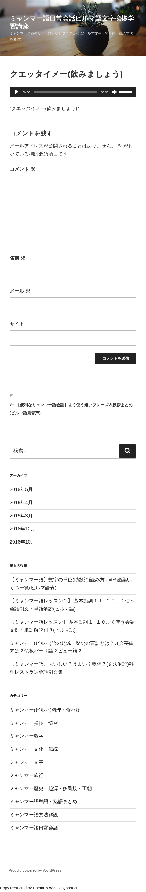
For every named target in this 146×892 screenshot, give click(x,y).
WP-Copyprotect (63, 888)
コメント (22, 169)
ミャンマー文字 (26, 762)
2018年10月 (22, 542)
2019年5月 (21, 489)
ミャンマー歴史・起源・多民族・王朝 (51, 788)
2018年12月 (22, 529)
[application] (73, 92)
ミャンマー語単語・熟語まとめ (43, 801)
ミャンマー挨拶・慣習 (34, 723)
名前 (17, 258)
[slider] (65, 92)
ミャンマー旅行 (26, 775)
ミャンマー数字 (26, 736)
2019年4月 (21, 502)
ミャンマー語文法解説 (34, 814)
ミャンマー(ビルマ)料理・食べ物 (45, 710)
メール (20, 291)
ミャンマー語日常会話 (34, 827)
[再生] (16, 92)
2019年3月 (21, 515)
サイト (17, 324)
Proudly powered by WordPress (35, 870)
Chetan (39, 888)
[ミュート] (114, 92)
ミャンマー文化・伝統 (34, 749)
